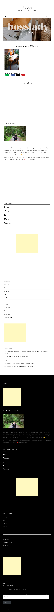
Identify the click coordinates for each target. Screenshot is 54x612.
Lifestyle (6, 294)
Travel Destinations (9, 311)
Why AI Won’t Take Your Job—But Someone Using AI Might (19, 366)
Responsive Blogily (32, 610)
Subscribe (7, 602)
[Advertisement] (27, 243)
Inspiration (6, 291)
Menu (47, 16)
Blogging (6, 284)
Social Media (7, 307)
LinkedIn (7, 207)
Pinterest (7, 215)
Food (5, 288)
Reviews (6, 304)
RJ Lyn (27, 7)
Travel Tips (7, 314)
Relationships (7, 301)
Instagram (7, 211)
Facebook (7, 223)
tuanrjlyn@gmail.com (8, 585)
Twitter (7, 219)
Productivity (7, 297)
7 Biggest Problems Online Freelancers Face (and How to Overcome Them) (23, 360)
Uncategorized (8, 317)
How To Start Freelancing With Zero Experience (16, 356)
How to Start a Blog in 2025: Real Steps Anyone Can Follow (19, 363)
